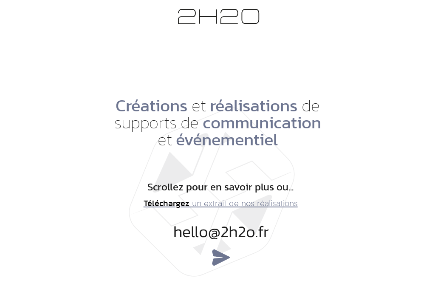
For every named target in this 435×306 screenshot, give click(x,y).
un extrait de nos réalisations (221, 204)
